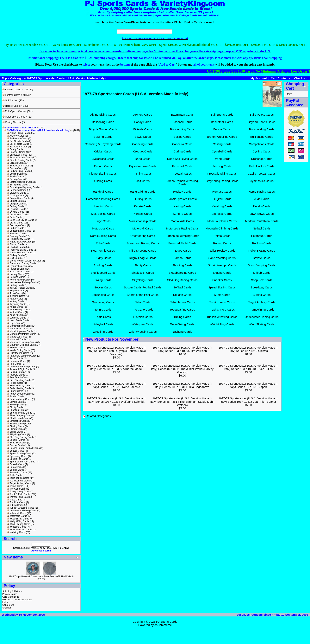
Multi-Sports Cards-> (14, 111)
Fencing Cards (16, 236)
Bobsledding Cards (18, 165)
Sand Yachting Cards (19, 399)
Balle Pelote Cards (18, 144)
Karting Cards (15, 301)
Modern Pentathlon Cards (21, 334)
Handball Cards (16, 268)
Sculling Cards (16, 404)
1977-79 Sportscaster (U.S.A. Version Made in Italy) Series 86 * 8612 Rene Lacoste (116, 385)
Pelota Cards (15, 358)
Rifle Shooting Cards (19, 380)
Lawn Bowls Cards (18, 320)
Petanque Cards (16, 361)
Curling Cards (15, 206)
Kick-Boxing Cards (18, 309)
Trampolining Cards (18, 497)
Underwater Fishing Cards (22, 510)
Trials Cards (14, 499)
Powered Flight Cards (19, 369)
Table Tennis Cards (18, 478)
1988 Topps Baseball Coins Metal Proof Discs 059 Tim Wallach (41, 576)
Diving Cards (15, 222)
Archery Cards (15, 135)
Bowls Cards (15, 176)
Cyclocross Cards (17, 214)
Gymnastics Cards (17, 266)
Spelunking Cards (17, 459)
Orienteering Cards (18, 353)
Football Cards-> (12, 95)
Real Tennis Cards (17, 377)
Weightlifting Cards (18, 521)
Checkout (300, 78)
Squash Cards (15, 464)
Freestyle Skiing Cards (20, 249)
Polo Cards (14, 364)
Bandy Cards (15, 149)
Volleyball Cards (16, 513)
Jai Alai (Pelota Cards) (20, 288)
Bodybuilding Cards (18, 171)
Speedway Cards (17, 456)
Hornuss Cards (16, 277)
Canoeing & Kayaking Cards (23, 187)
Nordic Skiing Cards (18, 350)
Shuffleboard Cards (18, 418)
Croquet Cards (16, 203)
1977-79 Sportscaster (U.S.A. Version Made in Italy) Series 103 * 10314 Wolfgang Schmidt (116, 400)
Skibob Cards (15, 429)
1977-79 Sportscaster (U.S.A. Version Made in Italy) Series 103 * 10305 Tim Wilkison (182, 349)
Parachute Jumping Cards (21, 355)
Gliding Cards (15, 255)
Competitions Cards (18, 198)
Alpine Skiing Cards (18, 133)
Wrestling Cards (16, 526)
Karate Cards (15, 298)
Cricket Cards (15, 201)
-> (20, 127)
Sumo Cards (14, 467)
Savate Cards (15, 402)
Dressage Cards (16, 225)
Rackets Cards (16, 374)
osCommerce (163, 625)
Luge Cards (14, 323)
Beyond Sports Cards (19, 157)
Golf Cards (14, 258)
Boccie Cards (15, 168)
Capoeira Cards (16, 192)
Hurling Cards (15, 285)
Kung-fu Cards (16, 315)
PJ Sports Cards (166, 621)
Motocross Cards (17, 336)
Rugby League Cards (19, 393)
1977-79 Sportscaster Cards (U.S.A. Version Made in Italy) (66, 78)
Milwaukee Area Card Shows (17, 599)
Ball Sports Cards (17, 141)
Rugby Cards (15, 391)
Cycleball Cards (16, 209)
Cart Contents (280, 78)
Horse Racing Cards (18, 279)
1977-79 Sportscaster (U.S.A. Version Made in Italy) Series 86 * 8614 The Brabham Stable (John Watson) (182, 402)
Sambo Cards (15, 396)
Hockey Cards (15, 274)
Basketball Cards (17, 154)
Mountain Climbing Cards (21, 345)
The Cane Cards (17, 488)
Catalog (15, 78)
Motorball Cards (16, 339)
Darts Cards (14, 217)
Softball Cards (15, 450)
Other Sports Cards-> (14, 116)
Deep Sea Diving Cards (20, 220)
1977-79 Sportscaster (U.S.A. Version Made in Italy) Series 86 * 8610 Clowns (248, 349)
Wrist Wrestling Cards (19, 529)
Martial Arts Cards (17, 328)
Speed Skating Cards (19, 453)
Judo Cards (14, 293)
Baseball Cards (16, 152)
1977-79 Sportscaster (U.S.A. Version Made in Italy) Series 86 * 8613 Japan (248, 385)
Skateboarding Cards (19, 423)
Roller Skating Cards (19, 388)
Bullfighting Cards (17, 184)
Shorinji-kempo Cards (19, 412)
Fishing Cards (15, 244)
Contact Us (8, 605)
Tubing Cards (15, 505)
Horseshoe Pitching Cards (22, 282)
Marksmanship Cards (19, 326)
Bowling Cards (16, 173)
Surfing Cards (15, 469)
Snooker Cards (16, 440)
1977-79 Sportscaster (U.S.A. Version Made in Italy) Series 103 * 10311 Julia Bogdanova (182, 385)
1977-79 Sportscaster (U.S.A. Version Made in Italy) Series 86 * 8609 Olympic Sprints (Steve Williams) (116, 351)
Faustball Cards (16, 233)
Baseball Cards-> (12, 89)
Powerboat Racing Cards (21, 366)
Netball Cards (15, 347)
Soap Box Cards (17, 442)
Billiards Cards (16, 163)
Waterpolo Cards (17, 516)
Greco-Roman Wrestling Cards (24, 260)
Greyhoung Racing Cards (21, 263)
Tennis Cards (15, 486)
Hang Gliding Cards (18, 271)
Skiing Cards (15, 431)
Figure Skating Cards (19, 241)
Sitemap (6, 607)
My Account (259, 78)
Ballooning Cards (17, 146)
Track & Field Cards (18, 494)
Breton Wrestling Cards (20, 182)
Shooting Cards (16, 410)
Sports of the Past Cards (21, 461)
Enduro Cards (15, 228)
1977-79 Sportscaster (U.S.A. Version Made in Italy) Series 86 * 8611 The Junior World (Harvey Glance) (182, 369)
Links (5, 602)
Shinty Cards (15, 407)
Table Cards (14, 475)
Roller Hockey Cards (19, 385)
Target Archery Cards (19, 483)
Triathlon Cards (16, 502)
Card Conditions (10, 597)
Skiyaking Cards (16, 434)
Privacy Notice (9, 594)
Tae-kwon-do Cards (18, 480)
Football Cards (16, 247)
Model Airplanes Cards (20, 331)
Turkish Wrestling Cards (20, 507)
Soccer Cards (15, 445)
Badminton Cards (17, 138)
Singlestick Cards (17, 421)
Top (4, 78)
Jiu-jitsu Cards (15, 290)
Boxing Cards (15, 179)
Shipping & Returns (12, 591)
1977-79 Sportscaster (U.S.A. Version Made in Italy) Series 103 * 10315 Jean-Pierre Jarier (248, 400)
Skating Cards (15, 426)
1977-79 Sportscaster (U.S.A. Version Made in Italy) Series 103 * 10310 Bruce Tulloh (248, 367)
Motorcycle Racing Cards (21, 342)
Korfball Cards (15, 312)
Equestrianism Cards (19, 230)
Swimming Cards (17, 472)
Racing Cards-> (11, 122)
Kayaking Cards (16, 304)
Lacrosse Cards (16, 317)
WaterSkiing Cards (18, 518)
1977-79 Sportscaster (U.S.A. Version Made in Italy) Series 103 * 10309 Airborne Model (116, 367)
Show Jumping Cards (19, 415)
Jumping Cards (16, 296)
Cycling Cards (15, 211)
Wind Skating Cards (18, 524)
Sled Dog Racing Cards (20, 437)
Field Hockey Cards (18, 239)
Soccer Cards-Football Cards (23, 448)
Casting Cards (15, 195)
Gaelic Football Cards (19, 252)
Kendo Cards (15, 307)
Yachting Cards (16, 532)
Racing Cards (15, 372)
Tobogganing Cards (18, 491)
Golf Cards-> (10, 100)
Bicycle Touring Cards (19, 160)
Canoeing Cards (16, 190)
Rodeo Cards (15, 383)
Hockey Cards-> (12, 106)
